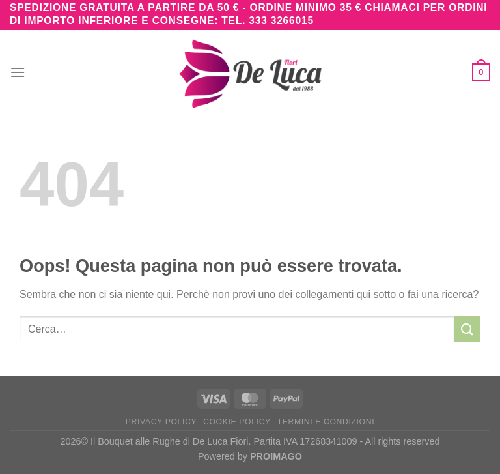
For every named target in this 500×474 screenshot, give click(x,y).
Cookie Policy (237, 421)
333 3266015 (281, 20)
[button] (17, 72)
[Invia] (467, 329)
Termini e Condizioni (326, 421)
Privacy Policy (161, 421)
